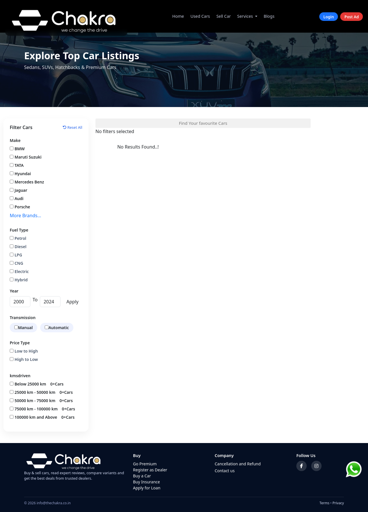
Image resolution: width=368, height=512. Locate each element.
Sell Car (223, 16)
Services (245, 16)
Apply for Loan (146, 488)
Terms (325, 503)
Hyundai (20, 173)
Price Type (20, 342)
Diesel (18, 246)
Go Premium (145, 463)
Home (178, 16)
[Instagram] (316, 466)
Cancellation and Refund (238, 463)
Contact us (225, 470)
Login (328, 16)
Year (14, 291)
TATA (17, 165)
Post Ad (351, 16)
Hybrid (19, 279)
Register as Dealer (150, 470)
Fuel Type (19, 230)
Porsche (20, 206)
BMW (17, 148)
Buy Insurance (146, 482)
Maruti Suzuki (26, 157)
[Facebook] (301, 466)
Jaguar (18, 190)
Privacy (338, 503)
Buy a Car (142, 476)
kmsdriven (20, 375)
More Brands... (25, 215)
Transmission (23, 317)
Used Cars (200, 16)
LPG (16, 255)
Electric (19, 271)
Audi (17, 198)
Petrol (18, 238)
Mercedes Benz (27, 182)
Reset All (72, 127)
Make (15, 140)
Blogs (269, 16)
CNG (16, 263)
